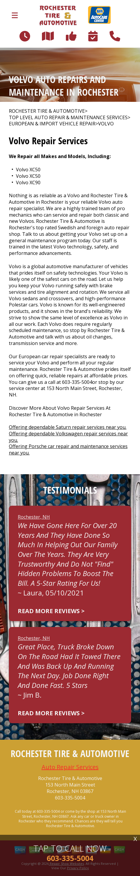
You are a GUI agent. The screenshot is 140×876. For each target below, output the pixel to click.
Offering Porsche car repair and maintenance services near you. (68, 449)
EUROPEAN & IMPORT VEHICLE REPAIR (52, 124)
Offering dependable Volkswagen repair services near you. (68, 436)
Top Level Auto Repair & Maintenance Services (68, 118)
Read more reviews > (51, 611)
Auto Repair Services (70, 767)
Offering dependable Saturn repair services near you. (67, 427)
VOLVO (106, 124)
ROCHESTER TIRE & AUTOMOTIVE (47, 111)
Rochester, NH (34, 517)
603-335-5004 (77, 382)
